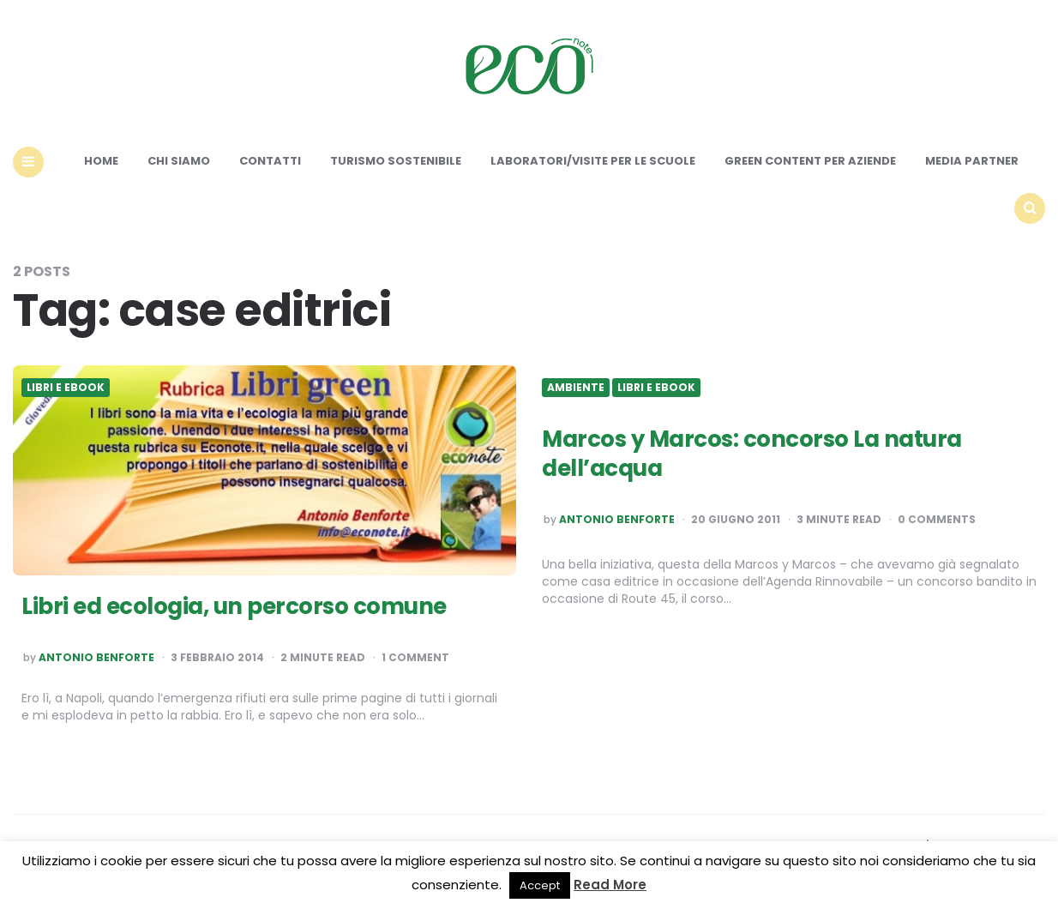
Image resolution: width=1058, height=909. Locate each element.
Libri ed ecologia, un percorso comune (234, 606)
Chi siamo (178, 161)
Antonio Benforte (96, 658)
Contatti (270, 161)
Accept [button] (540, 885)
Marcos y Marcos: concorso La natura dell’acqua (752, 454)
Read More (610, 885)
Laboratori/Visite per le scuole (592, 161)
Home (101, 161)
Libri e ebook (66, 388)
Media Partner (972, 161)
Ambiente (575, 388)
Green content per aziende (810, 161)
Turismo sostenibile (395, 161)
